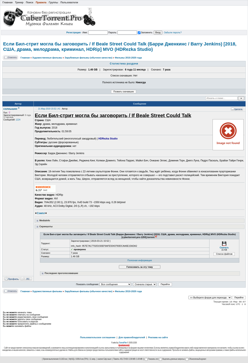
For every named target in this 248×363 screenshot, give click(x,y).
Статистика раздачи (124, 63)
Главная (25, 57)
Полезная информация (139, 260)
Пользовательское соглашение (97, 337)
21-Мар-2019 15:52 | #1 (49, 109)
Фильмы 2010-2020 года (128, 57)
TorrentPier (123, 343)
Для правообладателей (132, 337)
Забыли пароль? (173, 32)
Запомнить (145, 32)
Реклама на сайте (158, 337)
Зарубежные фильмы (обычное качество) (88, 57)
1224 (18, 120)
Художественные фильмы (47, 57)
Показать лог (151, 359)
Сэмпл (41, 213)
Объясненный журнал (196, 359)
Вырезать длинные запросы (171, 359)
